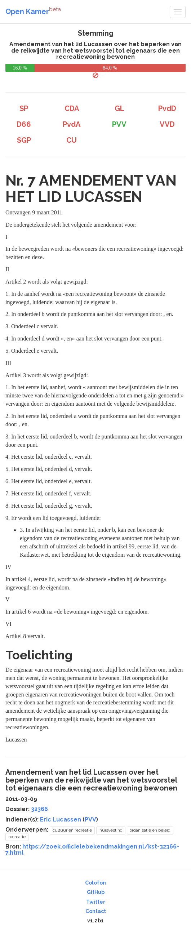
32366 (39, 809)
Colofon (95, 883)
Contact (95, 911)
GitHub (96, 892)
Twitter (95, 902)
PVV (90, 819)
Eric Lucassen (60, 819)
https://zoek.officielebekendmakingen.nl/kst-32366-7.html (92, 849)
